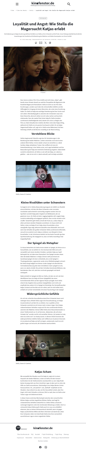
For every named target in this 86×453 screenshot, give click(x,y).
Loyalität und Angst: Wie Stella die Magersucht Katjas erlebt (55, 10)
